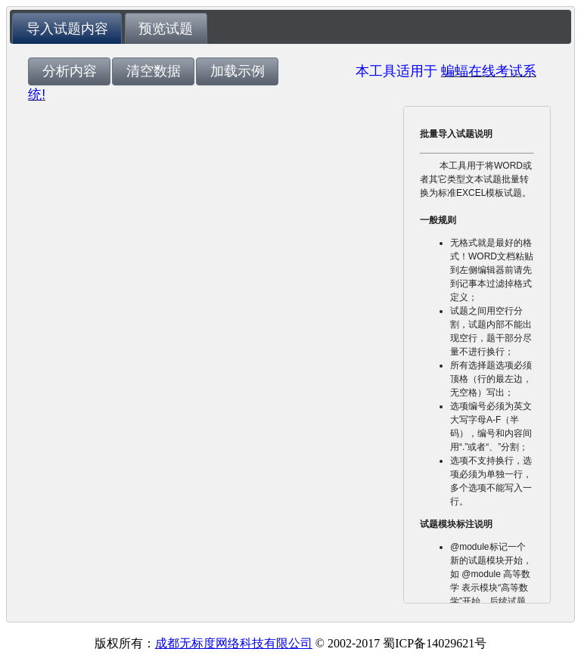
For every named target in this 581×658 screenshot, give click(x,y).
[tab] (67, 28)
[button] (69, 71)
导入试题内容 (67, 28)
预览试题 (165, 28)
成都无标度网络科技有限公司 (233, 643)
